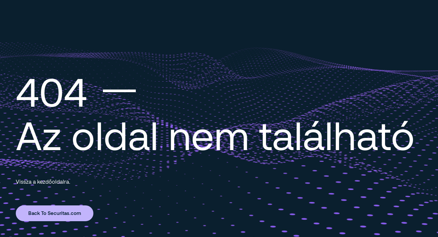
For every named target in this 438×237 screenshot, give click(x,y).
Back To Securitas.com (54, 213)
